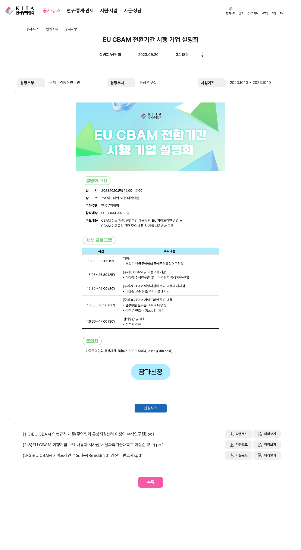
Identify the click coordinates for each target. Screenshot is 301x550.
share (201, 54)
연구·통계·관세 (80, 10)
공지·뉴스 (51, 10)
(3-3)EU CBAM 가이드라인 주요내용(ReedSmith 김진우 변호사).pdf (83, 455)
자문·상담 (132, 10)
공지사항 (71, 29)
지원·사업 (108, 10)
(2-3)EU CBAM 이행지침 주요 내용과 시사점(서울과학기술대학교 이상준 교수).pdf (93, 444)
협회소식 (52, 29)
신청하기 (150, 408)
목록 (150, 482)
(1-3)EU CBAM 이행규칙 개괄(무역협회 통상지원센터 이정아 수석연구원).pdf (88, 434)
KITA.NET (19, 10)
